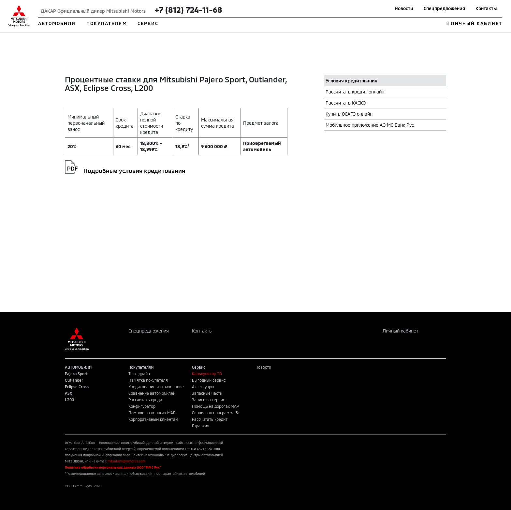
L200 (69, 399)
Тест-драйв (139, 373)
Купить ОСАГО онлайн (349, 114)
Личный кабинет (400, 330)
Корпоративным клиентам (153, 419)
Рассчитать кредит (146, 399)
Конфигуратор (141, 406)
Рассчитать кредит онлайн (355, 91)
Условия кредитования (351, 80)
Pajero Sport (76, 373)
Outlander (74, 380)
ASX (68, 393)
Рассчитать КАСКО (346, 103)
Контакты (486, 8)
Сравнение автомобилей (151, 393)
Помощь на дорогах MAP (151, 412)
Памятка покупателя (148, 380)
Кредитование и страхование (156, 386)
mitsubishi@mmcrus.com (126, 461)
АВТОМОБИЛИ (57, 23)
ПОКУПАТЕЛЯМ (106, 23)
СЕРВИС (148, 23)
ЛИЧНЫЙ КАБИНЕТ (476, 23)
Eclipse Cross (77, 386)
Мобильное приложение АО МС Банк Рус (370, 125)
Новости (404, 8)
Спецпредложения (444, 8)
